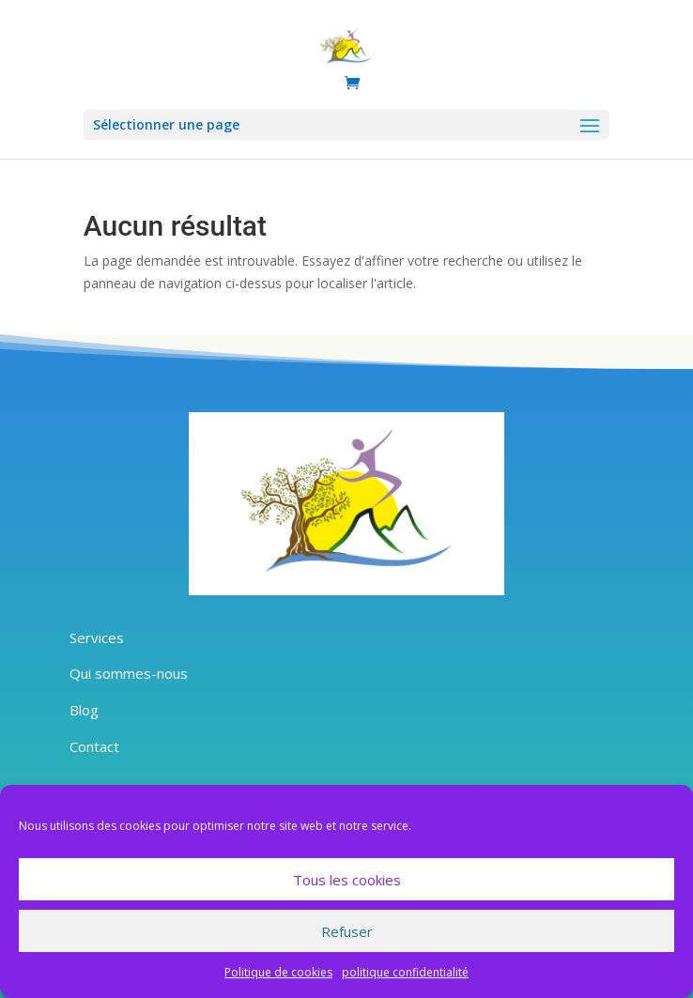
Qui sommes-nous (128, 673)
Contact (94, 746)
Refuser (347, 931)
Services (96, 637)
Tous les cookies (347, 879)
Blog (84, 709)
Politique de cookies (278, 972)
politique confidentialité (405, 972)
